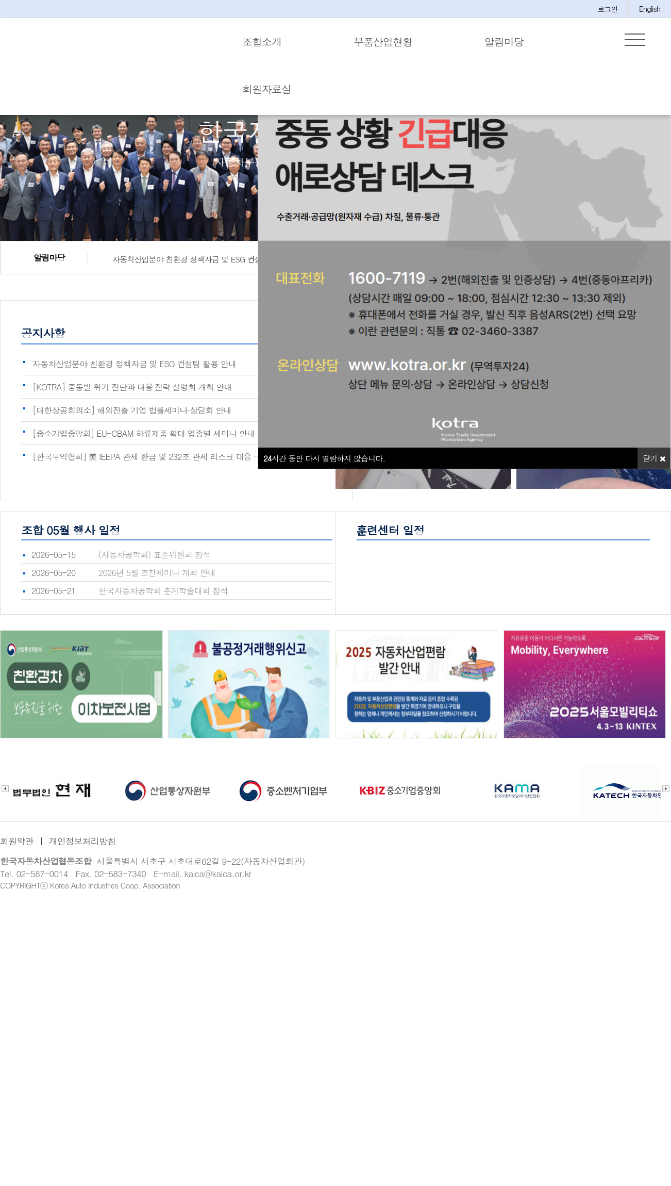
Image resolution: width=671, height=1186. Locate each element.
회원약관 (16, 848)
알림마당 (504, 41)
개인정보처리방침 (82, 848)
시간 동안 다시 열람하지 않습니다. (324, 464)
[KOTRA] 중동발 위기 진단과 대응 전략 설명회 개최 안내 (132, 394)
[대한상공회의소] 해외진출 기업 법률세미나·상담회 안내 (131, 417)
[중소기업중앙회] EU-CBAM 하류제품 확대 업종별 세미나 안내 (143, 440)
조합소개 (261, 41)
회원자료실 (266, 88)
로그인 (607, 9)
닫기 (654, 464)
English (649, 9)
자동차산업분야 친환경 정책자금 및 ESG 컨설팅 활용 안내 (203, 265)
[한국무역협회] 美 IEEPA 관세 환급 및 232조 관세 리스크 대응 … (146, 463)
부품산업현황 (383, 41)
